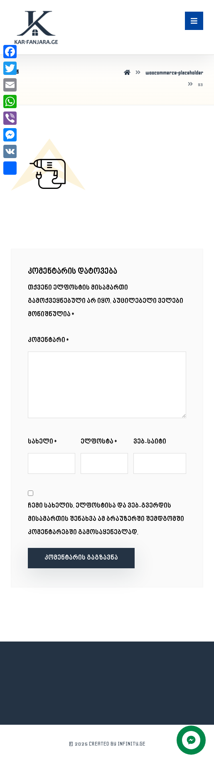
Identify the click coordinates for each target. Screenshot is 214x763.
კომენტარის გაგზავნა (81, 558)
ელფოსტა (99, 442)
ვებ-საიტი (149, 442)
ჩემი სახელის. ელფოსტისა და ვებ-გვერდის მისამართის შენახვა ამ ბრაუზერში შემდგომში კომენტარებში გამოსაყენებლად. (106, 519)
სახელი (43, 442)
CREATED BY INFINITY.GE (117, 743)
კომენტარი (49, 340)
